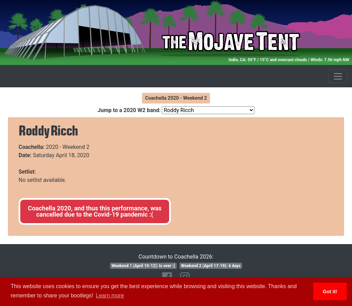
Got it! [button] (330, 291)
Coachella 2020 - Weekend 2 (176, 98)
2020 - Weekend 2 (68, 147)
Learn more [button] (110, 295)
